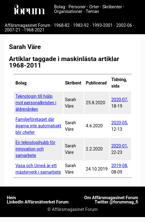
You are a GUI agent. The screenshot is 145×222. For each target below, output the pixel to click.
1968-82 (62, 25)
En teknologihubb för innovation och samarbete (35, 149)
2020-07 (119, 99)
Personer (77, 6)
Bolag (59, 6)
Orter (94, 6)
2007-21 (12, 29)
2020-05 (119, 122)
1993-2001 (102, 25)
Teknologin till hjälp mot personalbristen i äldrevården (35, 103)
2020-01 (119, 145)
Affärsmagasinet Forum (27, 25)
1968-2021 (34, 29)
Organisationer (68, 11)
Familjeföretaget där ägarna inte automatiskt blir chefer (38, 126)
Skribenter (112, 6)
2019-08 (119, 165)
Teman (92, 11)
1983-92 (81, 25)
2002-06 (124, 25)
